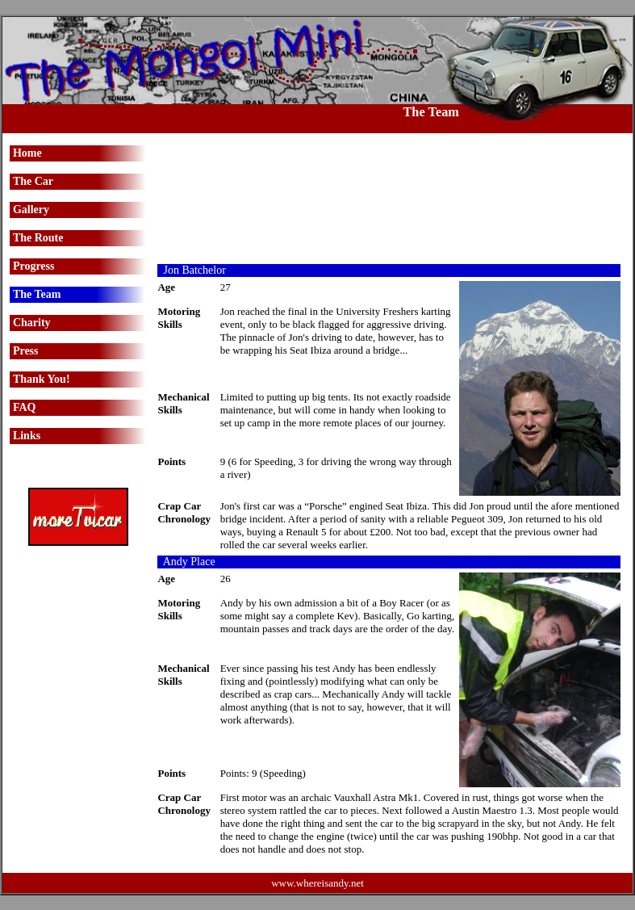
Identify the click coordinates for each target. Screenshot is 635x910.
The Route (38, 238)
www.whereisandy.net (317, 883)
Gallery (31, 209)
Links (26, 436)
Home (27, 153)
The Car (33, 181)
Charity (32, 323)
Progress (34, 266)
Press (26, 351)
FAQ (24, 407)
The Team (37, 294)
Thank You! (41, 379)
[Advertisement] (389, 198)
